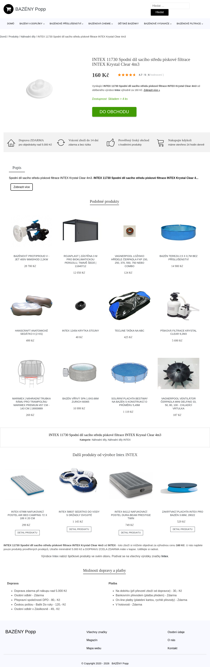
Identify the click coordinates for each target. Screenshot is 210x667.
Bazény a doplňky (31, 23)
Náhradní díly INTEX (119, 439)
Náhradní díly (28, 36)
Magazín (91, 640)
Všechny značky (96, 632)
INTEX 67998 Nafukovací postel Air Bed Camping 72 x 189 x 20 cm (27, 515)
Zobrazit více (22, 187)
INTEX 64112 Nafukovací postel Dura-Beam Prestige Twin (131, 515)
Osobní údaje (176, 632)
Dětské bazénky (128, 23)
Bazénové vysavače (156, 23)
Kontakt (172, 648)
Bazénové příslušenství (65, 23)
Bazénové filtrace (189, 23)
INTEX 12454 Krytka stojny (80, 330)
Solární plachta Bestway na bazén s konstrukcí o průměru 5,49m (129, 402)
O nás (171, 640)
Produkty (14, 36)
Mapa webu (93, 648)
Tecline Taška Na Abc (129, 330)
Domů (10, 23)
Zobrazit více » (152, 90)
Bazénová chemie (99, 23)
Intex (117, 90)
